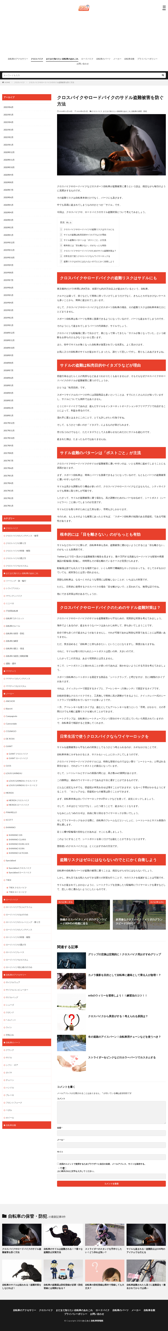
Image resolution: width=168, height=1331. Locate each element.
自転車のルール (13, 625)
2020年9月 (8, 175)
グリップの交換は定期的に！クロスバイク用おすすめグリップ (124, 954)
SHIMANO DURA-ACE (19, 843)
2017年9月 (8, 445)
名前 (59, 1128)
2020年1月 (8, 235)
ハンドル (10, 1087)
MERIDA (10, 792)
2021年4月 (8, 122)
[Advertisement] (84, 34)
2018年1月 (8, 415)
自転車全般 (129, 59)
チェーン (10, 1079)
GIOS (8, 765)
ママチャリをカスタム (16, 686)
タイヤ (9, 1072)
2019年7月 (8, 280)
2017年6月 (8, 468)
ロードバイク (87, 59)
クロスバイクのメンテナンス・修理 (22, 535)
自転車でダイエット (15, 618)
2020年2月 (8, 227)
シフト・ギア (12, 1064)
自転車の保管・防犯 (139, 111)
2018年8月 (8, 363)
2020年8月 (8, 182)
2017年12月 (9, 423)
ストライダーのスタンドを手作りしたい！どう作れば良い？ (103, 1250)
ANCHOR (10, 701)
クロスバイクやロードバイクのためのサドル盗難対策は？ (88, 251)
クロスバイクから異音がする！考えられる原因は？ (118, 1016)
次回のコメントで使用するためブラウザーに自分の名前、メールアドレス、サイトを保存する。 (102, 1164)
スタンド (10, 1012)
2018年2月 (8, 408)
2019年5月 (8, 295)
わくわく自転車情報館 (92, 1320)
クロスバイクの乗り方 (16, 543)
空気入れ (10, 1034)
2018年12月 (9, 332)
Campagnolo (11, 716)
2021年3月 (8, 129)
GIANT (9, 746)
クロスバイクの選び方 (16, 558)
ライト (9, 1027)
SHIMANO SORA (17, 848)
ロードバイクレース (15, 952)
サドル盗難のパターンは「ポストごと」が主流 (83, 240)
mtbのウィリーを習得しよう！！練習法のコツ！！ (117, 995)
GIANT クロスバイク (18, 753)
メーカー (117, 59)
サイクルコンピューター (17, 989)
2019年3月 (8, 310)
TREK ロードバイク (18, 891)
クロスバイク (37, 59)
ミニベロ (10, 603)
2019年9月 (8, 265)
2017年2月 (8, 498)
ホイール (10, 1117)
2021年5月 (8, 114)
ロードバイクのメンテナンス (19, 929)
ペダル (9, 1110)
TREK (8, 879)
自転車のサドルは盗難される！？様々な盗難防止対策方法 (63, 1250)
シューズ (10, 1004)
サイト (60, 1152)
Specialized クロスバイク (20, 867)
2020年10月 (9, 167)
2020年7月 (8, 190)
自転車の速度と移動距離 (17, 656)
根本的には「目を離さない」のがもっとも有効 (83, 245)
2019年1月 (8, 325)
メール (60, 1140)
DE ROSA (10, 738)
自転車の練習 (12, 641)
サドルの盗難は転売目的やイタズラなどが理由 (83, 234)
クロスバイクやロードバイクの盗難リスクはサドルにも (87, 229)
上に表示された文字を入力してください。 (76, 1171)
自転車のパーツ (103, 59)
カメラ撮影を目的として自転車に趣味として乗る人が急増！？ (124, 974)
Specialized (11, 860)
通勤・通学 (11, 663)
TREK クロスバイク (18, 887)
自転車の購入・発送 (15, 648)
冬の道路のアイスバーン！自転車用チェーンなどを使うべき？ (124, 1036)
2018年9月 (8, 355)
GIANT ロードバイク (18, 758)
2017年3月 (8, 490)
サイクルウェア (13, 982)
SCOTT (9, 819)
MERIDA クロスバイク (19, 800)
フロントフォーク (14, 1102)
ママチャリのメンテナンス (18, 678)
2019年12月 (9, 242)
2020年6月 (8, 197)
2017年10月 (9, 438)
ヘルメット (11, 1019)
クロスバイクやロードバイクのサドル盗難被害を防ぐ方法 (51, 82)
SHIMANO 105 (15, 834)
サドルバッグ (12, 997)
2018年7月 (8, 370)
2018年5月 (8, 385)
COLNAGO (11, 731)
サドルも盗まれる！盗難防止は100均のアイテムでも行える (146, 1250)
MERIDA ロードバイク (19, 804)
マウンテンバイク (14, 595)
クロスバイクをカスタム (17, 565)
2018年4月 (8, 393)
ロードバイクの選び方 (16, 944)
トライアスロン (13, 588)
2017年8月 (8, 453)
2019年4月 (8, 302)
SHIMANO (11, 827)
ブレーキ (10, 1095)
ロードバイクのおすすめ (17, 914)
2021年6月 (8, 107)
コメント (61, 1099)
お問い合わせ (83, 63)
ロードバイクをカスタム (17, 959)
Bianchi (9, 708)
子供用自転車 (12, 610)
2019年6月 (8, 287)
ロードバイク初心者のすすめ (19, 967)
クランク (10, 1049)
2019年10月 (9, 257)
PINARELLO (11, 812)
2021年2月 (8, 137)
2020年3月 (8, 220)
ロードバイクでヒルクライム (19, 907)
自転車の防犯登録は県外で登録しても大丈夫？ (104, 1286)
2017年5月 (8, 475)
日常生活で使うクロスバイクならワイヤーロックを (85, 256)
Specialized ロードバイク (20, 872)
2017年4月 (8, 483)
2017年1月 (8, 505)
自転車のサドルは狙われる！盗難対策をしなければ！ (21, 1286)
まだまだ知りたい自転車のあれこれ (62, 59)
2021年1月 (8, 144)
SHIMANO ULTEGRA (18, 852)
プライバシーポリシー (147, 59)
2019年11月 (9, 250)
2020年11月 (9, 160)
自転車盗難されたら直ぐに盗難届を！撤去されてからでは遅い (146, 1286)
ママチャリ (11, 671)
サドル (9, 1057)
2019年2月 (8, 317)
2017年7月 (8, 460)
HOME (7, 82)
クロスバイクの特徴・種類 (18, 550)
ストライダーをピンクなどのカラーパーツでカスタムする (122, 1057)
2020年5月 (8, 205)
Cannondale (11, 723)
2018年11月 (9, 340)
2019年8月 (8, 272)
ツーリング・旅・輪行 (16, 580)
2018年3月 (8, 400)
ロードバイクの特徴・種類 (18, 937)
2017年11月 (9, 430)
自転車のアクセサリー (18, 59)
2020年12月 (9, 152)
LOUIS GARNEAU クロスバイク (23, 780)
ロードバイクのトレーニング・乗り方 (23, 922)
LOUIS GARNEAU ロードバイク (23, 785)
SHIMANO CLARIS (17, 839)
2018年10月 (9, 348)
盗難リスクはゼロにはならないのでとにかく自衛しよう (87, 261)
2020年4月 (8, 212)
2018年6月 (8, 378)
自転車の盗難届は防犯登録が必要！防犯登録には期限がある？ (63, 1286)
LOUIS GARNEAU (14, 773)
